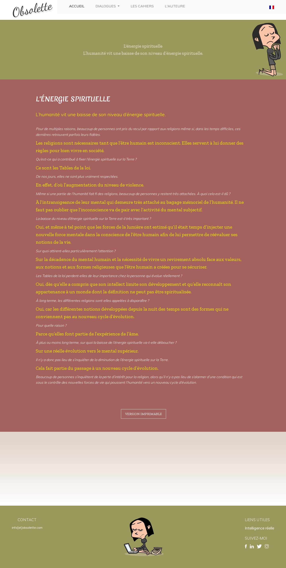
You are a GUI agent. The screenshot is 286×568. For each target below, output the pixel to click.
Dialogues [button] (106, 6)
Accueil (77, 5)
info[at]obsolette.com (27, 527)
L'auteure (176, 5)
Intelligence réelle (259, 528)
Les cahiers (143, 5)
